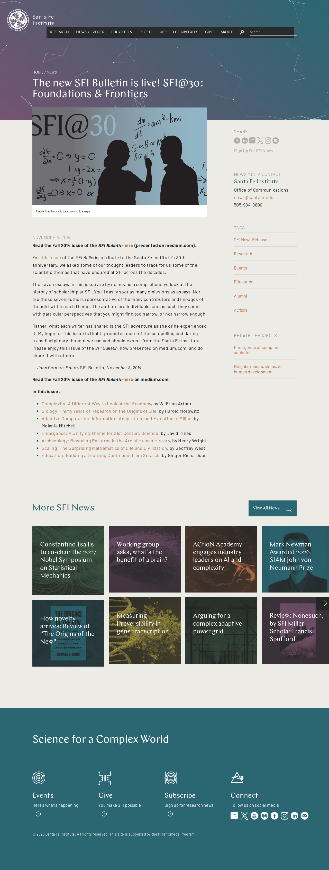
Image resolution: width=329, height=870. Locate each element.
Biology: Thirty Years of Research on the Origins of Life (99, 411)
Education (170, 20)
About (275, 20)
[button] (108, 19)
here (128, 245)
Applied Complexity (228, 20)
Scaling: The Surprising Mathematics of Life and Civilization (104, 448)
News (52, 73)
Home (37, 73)
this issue (50, 257)
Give (258, 20)
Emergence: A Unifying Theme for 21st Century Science (100, 433)
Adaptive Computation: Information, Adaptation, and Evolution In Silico (116, 418)
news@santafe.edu (253, 197)
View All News (266, 508)
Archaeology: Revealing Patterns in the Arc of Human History (106, 440)
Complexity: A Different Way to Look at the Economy (96, 403)
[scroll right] (322, 603)
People (195, 20)
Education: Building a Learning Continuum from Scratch (100, 455)
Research (108, 20)
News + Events (139, 20)
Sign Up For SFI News (253, 150)
